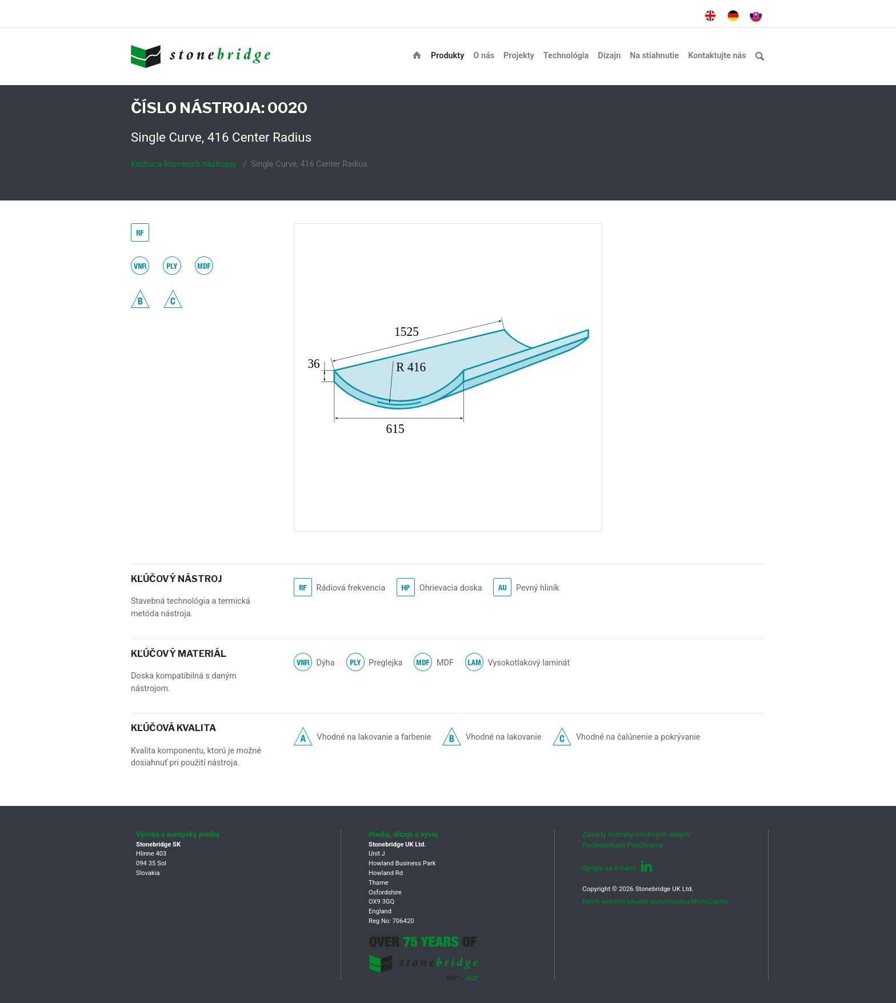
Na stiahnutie (654, 56)
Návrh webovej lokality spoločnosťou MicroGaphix (655, 901)
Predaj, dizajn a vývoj (403, 834)
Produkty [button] (447, 56)
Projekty (518, 56)
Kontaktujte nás (717, 56)
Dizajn (609, 56)
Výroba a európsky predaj (177, 834)
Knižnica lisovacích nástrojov (184, 164)
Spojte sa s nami (617, 868)
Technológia (566, 56)
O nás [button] (483, 56)
